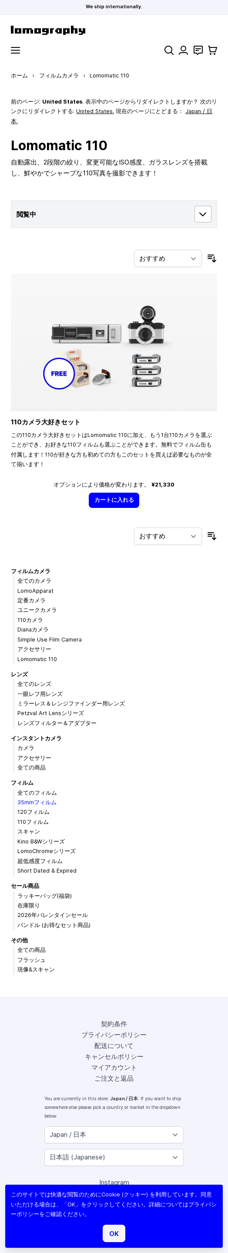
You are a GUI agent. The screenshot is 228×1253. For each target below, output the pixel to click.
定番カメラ (31, 600)
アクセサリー (34, 649)
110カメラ (30, 620)
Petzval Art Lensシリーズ (50, 713)
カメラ (25, 748)
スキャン (28, 831)
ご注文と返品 (114, 1078)
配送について (114, 1045)
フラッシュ (31, 960)
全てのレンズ (34, 684)
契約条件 (114, 1024)
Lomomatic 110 (37, 659)
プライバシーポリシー (114, 1035)
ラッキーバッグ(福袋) (44, 896)
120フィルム (33, 812)
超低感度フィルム (40, 861)
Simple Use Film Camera (49, 639)
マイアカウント (114, 1067)
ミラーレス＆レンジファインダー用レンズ (71, 703)
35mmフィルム (37, 802)
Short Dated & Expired (47, 870)
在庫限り (28, 905)
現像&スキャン (36, 969)
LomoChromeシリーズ (46, 851)
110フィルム (33, 822)
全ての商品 (31, 767)
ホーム (19, 75)
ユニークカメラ (37, 610)
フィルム (22, 782)
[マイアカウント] (183, 50)
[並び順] (168, 258)
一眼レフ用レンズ (40, 694)
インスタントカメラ (36, 738)
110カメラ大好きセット (45, 422)
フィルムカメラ (59, 75)
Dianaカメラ (33, 629)
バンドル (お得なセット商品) (54, 925)
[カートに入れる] (114, 500)
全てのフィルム (37, 792)
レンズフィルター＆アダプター (57, 723)
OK (114, 1233)
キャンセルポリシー (114, 1056)
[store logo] (114, 30)
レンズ (19, 674)
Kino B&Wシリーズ (41, 841)
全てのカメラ (34, 581)
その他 (19, 940)
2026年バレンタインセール (52, 915)
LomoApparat (35, 591)
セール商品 (25, 886)
